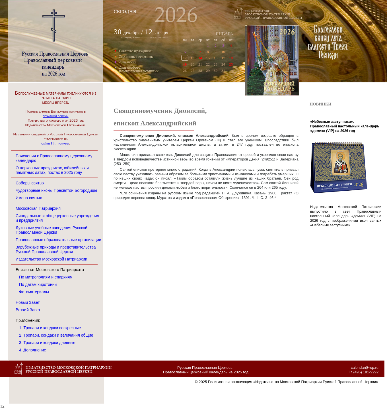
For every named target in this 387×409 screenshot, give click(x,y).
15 (208, 58)
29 (208, 70)
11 (231, 52)
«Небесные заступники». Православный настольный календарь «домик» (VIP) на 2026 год (344, 126)
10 (223, 52)
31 (223, 70)
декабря (131, 32)
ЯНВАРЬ (224, 33)
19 (185, 64)
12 (185, 58)
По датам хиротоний (38, 284)
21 (200, 64)
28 (200, 70)
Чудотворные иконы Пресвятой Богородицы (56, 190)
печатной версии (55, 116)
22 (208, 64)
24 (223, 64)
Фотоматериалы (34, 292)
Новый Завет (28, 302)
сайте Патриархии (55, 143)
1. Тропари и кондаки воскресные (50, 327)
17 (223, 58)
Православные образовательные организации (58, 239)
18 (231, 58)
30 (215, 70)
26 (185, 70)
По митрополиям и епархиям (46, 277)
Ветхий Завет (28, 310)
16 (215, 58)
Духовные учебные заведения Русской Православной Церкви (51, 230)
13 (192, 58)
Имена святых (29, 198)
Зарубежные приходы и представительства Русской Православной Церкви (56, 249)
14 (200, 58)
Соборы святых (30, 183)
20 (192, 64)
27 (192, 70)
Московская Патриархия (38, 208)
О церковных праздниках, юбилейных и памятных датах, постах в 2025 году (52, 170)
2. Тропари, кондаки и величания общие (56, 335)
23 (215, 64)
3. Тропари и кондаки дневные (47, 342)
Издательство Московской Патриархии (51, 259)
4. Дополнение (32, 350)
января (156, 32)
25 (231, 64)
